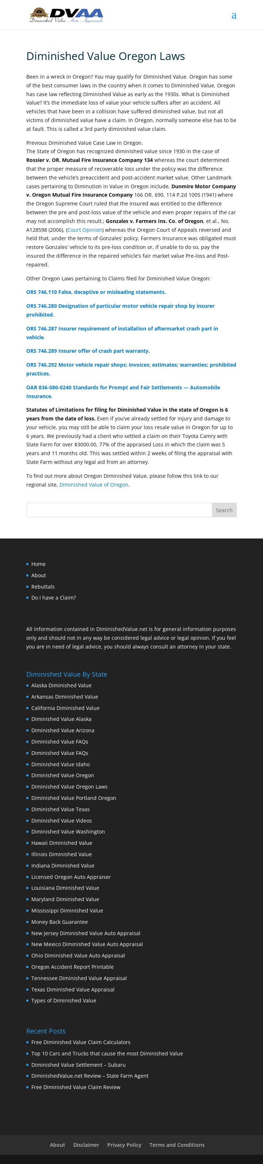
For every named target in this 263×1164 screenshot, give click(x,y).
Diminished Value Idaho (60, 764)
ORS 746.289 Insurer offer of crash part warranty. (88, 350)
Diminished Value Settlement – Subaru (78, 1064)
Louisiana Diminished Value (65, 887)
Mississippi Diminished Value (67, 910)
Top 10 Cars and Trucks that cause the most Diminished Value (107, 1053)
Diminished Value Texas (60, 809)
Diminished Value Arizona (62, 730)
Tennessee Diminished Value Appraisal (79, 978)
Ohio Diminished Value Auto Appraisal (78, 955)
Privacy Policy (124, 1144)
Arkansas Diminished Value (64, 696)
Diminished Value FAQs (59, 741)
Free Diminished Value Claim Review (75, 1087)
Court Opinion (84, 229)
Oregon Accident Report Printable (72, 966)
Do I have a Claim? (53, 597)
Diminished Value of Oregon (93, 484)
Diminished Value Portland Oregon (73, 797)
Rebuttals (43, 586)
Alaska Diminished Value (61, 685)
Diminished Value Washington (68, 831)
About (38, 575)
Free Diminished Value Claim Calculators (81, 1042)
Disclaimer (86, 1144)
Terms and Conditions (177, 1144)
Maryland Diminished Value (65, 899)
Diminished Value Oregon (62, 775)
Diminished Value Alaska (61, 718)
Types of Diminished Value (63, 1000)
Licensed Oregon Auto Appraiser (71, 876)
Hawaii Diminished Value (61, 842)
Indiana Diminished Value (62, 865)
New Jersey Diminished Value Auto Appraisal (85, 933)
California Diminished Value (65, 707)
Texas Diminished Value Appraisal (73, 989)
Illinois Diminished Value (61, 854)
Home (38, 563)
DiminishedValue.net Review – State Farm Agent (89, 1075)
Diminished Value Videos (61, 820)
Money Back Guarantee (59, 921)
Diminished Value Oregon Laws (69, 786)
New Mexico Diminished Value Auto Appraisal (87, 944)
